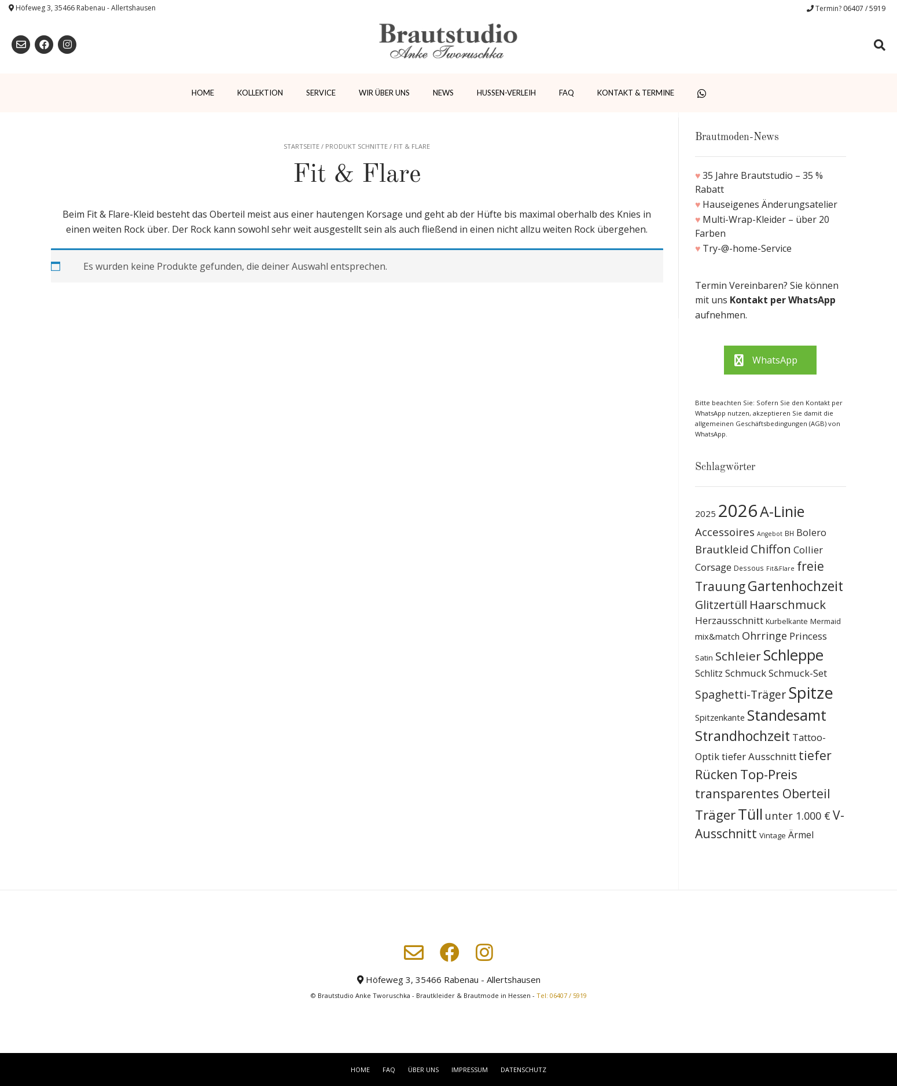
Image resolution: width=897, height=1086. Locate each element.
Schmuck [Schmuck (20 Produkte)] (745, 673)
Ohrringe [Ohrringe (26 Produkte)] (764, 636)
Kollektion (260, 92)
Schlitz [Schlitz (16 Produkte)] (709, 673)
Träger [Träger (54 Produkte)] (715, 815)
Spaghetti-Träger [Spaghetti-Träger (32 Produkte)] (740, 694)
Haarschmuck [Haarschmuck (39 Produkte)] (787, 604)
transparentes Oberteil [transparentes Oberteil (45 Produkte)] (762, 793)
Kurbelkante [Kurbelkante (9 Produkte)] (787, 621)
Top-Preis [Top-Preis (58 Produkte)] (768, 774)
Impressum (469, 1069)
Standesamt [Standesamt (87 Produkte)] (786, 715)
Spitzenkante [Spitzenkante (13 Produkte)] (720, 717)
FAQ (566, 92)
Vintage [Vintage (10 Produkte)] (772, 835)
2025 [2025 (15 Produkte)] (705, 513)
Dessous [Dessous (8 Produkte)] (749, 568)
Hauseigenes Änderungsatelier (770, 204)
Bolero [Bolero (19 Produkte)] (811, 532)
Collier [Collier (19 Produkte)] (808, 549)
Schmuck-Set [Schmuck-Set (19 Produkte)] (798, 673)
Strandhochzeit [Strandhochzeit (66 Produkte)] (742, 736)
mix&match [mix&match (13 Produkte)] (717, 636)
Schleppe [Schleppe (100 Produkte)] (793, 655)
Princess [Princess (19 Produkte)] (808, 636)
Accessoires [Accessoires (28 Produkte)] (725, 531)
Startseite (301, 146)
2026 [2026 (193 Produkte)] (738, 510)
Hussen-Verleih (506, 92)
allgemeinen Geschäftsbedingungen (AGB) (761, 423)
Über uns (423, 1069)
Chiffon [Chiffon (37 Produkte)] (771, 549)
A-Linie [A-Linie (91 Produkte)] (782, 511)
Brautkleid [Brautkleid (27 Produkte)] (721, 549)
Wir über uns (384, 92)
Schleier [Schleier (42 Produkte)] (738, 656)
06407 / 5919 (864, 8)
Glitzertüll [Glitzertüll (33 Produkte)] (721, 604)
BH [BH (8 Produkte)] (789, 533)
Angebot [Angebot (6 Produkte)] (769, 534)
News (443, 92)
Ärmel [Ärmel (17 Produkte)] (801, 834)
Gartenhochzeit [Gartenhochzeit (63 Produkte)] (795, 586)
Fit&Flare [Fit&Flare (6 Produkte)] (780, 568)
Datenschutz (523, 1069)
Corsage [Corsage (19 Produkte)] (713, 567)
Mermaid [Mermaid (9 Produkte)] (825, 621)
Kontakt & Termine (635, 92)
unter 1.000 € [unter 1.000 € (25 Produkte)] (797, 816)
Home (203, 92)
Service (321, 92)
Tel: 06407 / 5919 (561, 995)
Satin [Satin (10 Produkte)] (704, 657)
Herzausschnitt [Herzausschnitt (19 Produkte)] (729, 620)
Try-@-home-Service (747, 248)
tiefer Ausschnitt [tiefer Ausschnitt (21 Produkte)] (759, 756)
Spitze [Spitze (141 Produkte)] (810, 692)
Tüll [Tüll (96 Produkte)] (750, 814)
